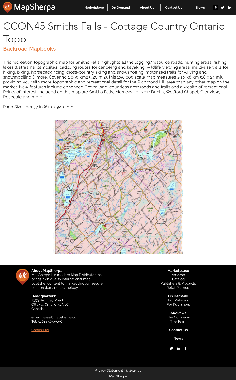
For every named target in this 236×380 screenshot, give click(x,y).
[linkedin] (229, 7)
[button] (94, 7)
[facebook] (185, 348)
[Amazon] (215, 7)
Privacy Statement (109, 370)
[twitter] (222, 7)
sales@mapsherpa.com (61, 317)
